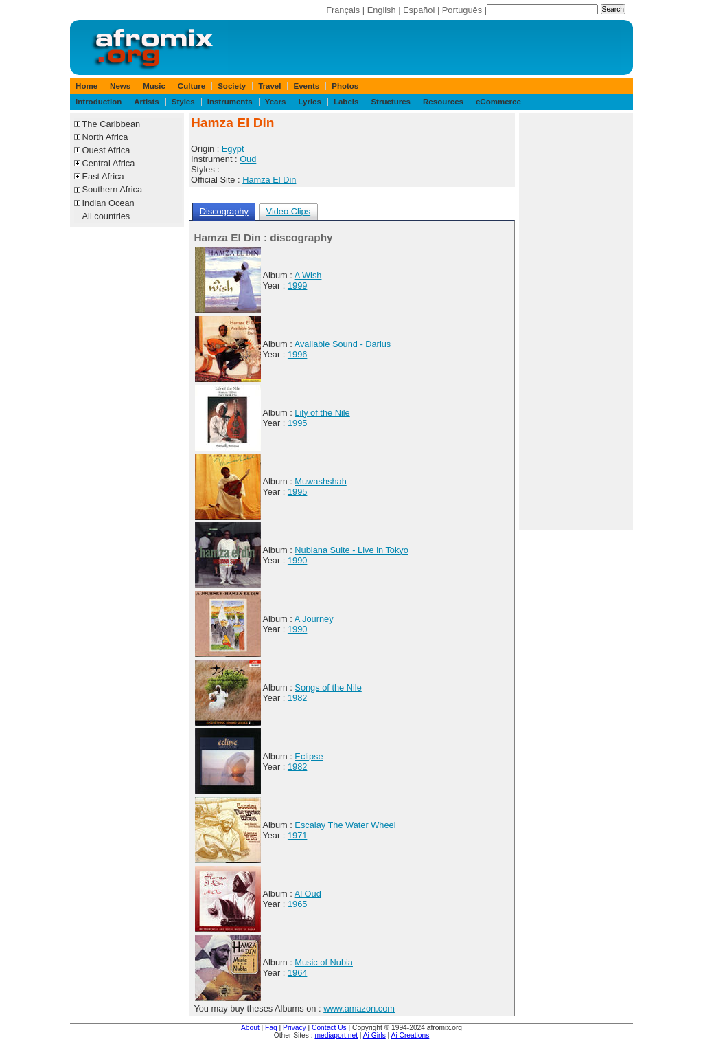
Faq (271, 1027)
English (381, 10)
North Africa (105, 137)
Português (462, 10)
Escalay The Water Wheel (345, 825)
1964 (297, 973)
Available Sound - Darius (343, 344)
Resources (443, 102)
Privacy (294, 1027)
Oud (248, 159)
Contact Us (329, 1027)
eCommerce (498, 102)
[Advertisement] (576, 321)
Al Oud (308, 894)
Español (419, 10)
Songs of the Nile (328, 687)
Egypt (233, 149)
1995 (297, 423)
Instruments (230, 102)
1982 (297, 698)
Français (343, 10)
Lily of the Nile (322, 412)
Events (306, 86)
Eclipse (309, 756)
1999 (297, 285)
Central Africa (108, 163)
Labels (346, 102)
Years (275, 102)
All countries (106, 216)
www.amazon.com (359, 1008)
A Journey (314, 619)
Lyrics (309, 102)
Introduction (99, 102)
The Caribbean (111, 124)
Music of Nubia (324, 962)
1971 (297, 835)
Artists (146, 102)
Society (232, 86)
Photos (345, 86)
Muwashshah (320, 481)
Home (86, 86)
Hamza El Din (269, 180)
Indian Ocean (108, 203)
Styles (183, 102)
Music (154, 86)
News (120, 86)
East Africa (103, 176)
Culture (191, 86)
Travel (269, 86)
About (250, 1027)
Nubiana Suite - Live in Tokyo (351, 550)
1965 (297, 904)
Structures (391, 102)
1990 (297, 560)
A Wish (308, 275)
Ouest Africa (106, 150)
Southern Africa (112, 189)
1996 (297, 354)
